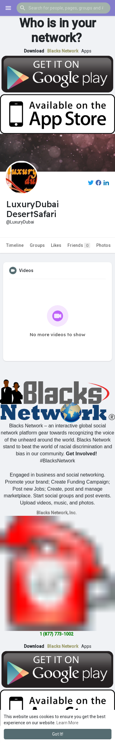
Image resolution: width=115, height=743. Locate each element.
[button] (63, 8)
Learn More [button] (67, 722)
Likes (56, 245)
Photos (103, 245)
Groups (37, 245)
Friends (78, 245)
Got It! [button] (57, 734)
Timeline (15, 245)
